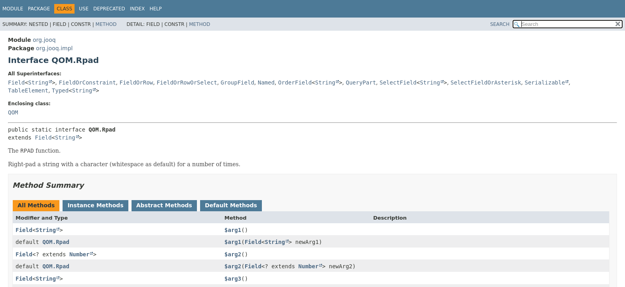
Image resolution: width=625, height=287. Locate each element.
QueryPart (361, 82)
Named (266, 82)
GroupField (237, 82)
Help (155, 9)
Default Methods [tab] (231, 205)
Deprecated (109, 9)
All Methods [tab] (36, 205)
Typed (60, 90)
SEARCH (500, 24)
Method (106, 24)
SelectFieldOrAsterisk (485, 82)
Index (137, 9)
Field (16, 82)
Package (39, 9)
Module (12, 9)
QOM (13, 112)
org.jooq (44, 40)
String (38, 82)
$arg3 (232, 278)
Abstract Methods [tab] (164, 205)
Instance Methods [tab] (95, 205)
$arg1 (232, 230)
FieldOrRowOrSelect (187, 82)
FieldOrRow (136, 82)
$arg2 (232, 254)
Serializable (545, 82)
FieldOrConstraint (87, 82)
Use (83, 9)
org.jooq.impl (54, 48)
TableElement (28, 90)
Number (79, 254)
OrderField (295, 82)
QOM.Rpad (55, 242)
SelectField (398, 82)
